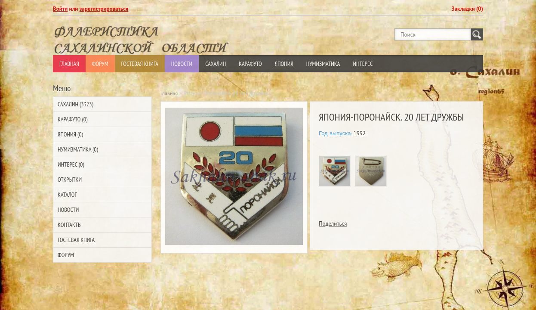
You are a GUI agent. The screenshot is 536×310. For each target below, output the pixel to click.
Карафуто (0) (72, 119)
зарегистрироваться (104, 8)
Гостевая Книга (139, 64)
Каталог (67, 194)
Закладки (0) (467, 8)
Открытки (70, 179)
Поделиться (333, 223)
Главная (69, 64)
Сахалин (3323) (75, 104)
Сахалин (215, 64)
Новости (181, 64)
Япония (284, 64)
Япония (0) (70, 134)
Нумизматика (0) (78, 149)
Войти (60, 8)
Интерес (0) (71, 164)
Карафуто (250, 64)
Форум (100, 64)
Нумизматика (323, 64)
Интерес (363, 64)
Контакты (70, 225)
